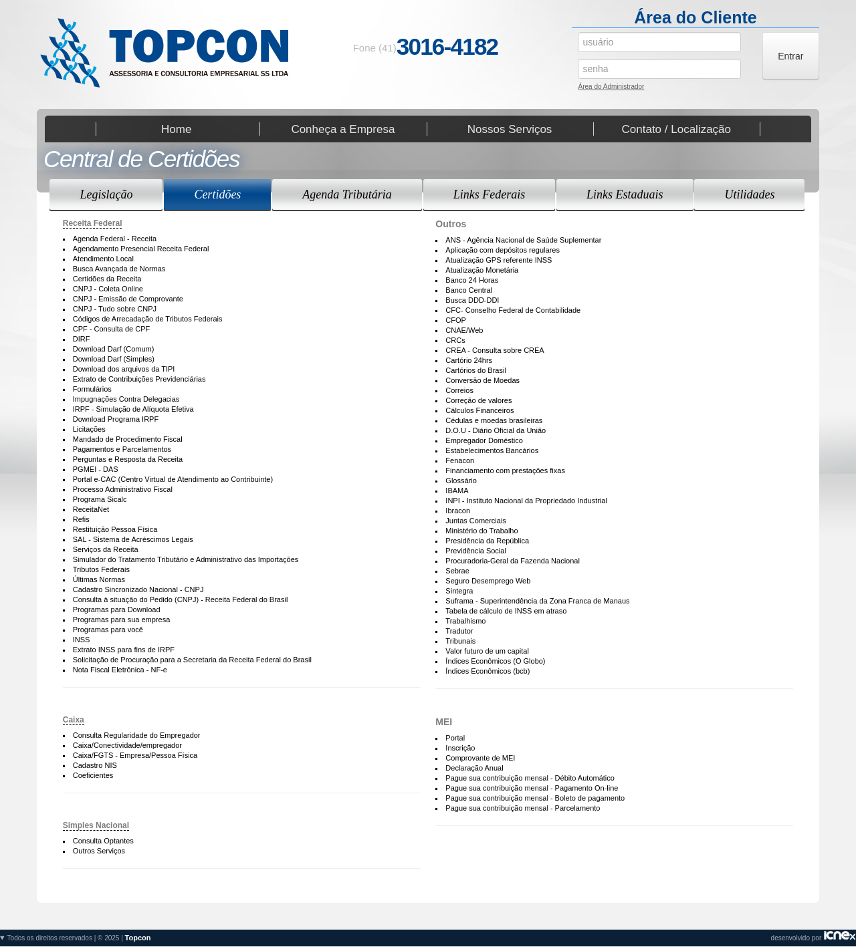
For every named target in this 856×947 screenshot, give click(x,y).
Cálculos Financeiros (479, 410)
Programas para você (108, 630)
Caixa (73, 719)
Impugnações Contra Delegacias (126, 399)
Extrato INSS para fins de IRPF (124, 650)
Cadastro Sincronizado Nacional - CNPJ (138, 589)
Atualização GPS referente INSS (498, 260)
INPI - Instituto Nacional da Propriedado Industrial (526, 501)
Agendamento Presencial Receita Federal (141, 249)
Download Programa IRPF (115, 419)
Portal (455, 738)
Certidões (217, 194)
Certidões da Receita (107, 279)
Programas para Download (116, 609)
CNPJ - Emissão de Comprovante (128, 299)
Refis (81, 519)
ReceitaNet (91, 509)
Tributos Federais (101, 569)
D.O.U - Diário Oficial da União (495, 430)
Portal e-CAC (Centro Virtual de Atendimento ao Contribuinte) (173, 479)
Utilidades (749, 194)
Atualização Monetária (481, 270)
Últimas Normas (99, 579)
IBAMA (456, 491)
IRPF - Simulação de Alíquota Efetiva (133, 409)
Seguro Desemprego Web (487, 581)
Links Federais (489, 194)
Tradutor (459, 631)
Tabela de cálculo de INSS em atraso (505, 611)
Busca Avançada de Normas (119, 269)
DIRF (81, 339)
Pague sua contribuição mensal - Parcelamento (522, 808)
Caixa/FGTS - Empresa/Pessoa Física (135, 755)
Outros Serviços (99, 851)
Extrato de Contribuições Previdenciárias (139, 379)
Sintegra (459, 591)
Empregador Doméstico (484, 440)
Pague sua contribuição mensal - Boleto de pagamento (535, 798)
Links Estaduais (624, 194)
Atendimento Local (103, 259)
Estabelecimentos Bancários (491, 450)
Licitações (89, 429)
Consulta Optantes (103, 841)
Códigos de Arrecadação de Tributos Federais (148, 319)
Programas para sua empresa (122, 620)
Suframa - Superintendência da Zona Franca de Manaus (537, 601)
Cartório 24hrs (468, 360)
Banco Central (468, 290)
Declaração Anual (474, 768)
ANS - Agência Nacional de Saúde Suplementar (523, 240)
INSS (81, 640)
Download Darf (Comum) (113, 349)
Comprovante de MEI (480, 758)
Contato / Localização (677, 128)
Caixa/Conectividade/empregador (127, 745)
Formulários (92, 389)
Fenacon (459, 460)
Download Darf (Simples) (113, 359)
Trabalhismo (465, 621)
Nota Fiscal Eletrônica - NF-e (120, 670)
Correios (459, 390)
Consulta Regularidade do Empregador (137, 735)
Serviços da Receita (105, 549)
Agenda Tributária (347, 194)
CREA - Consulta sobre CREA (494, 350)
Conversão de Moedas (482, 380)
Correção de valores (478, 400)
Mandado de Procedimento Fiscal (128, 439)
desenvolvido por (428, 938)
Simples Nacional (96, 825)
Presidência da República (487, 541)
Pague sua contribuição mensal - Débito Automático (530, 778)
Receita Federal (92, 223)
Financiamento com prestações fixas (505, 470)
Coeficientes (93, 775)
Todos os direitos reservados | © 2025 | (79, 938)
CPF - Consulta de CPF (111, 329)
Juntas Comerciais (475, 521)
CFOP (455, 320)
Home (176, 128)
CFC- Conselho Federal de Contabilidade (512, 310)
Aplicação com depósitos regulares (502, 250)
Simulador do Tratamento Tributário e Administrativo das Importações (186, 559)
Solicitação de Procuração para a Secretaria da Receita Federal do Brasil (192, 660)
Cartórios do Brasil (475, 370)
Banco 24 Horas (471, 280)
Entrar (790, 56)
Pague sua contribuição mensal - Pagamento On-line (531, 788)
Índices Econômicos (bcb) (487, 671)
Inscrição (460, 748)
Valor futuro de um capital (487, 651)
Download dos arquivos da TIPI (124, 369)
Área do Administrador (611, 88)
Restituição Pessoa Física (115, 529)
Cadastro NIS (95, 765)
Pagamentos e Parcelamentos (122, 449)
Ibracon (457, 511)
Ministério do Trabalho (481, 531)
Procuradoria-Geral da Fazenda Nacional (512, 561)
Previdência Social (475, 551)
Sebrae (457, 571)
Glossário (460, 481)
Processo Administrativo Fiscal (123, 489)
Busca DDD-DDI (472, 300)
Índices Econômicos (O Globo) (495, 661)
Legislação (106, 194)
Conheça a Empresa (343, 128)
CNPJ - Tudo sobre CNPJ (114, 309)
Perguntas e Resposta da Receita (128, 459)
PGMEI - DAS (95, 469)
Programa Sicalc (100, 499)
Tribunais (460, 641)
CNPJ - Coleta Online (108, 289)
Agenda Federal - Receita (114, 239)
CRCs (455, 340)
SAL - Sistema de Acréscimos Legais (133, 539)
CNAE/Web (464, 330)
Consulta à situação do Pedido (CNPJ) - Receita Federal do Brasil (180, 599)
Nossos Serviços (509, 128)
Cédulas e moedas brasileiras (493, 420)
